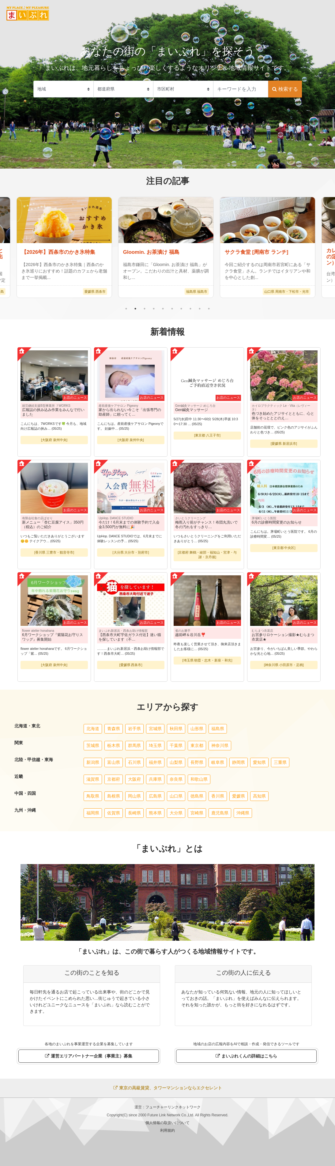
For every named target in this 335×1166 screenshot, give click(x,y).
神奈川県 (219, 745)
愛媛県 (238, 796)
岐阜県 (217, 762)
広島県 (155, 796)
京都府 (113, 779)
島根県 (113, 796)
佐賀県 (113, 812)
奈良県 (176, 779)
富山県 (113, 762)
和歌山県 (199, 779)
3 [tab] (144, 309)
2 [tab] (135, 309)
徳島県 (196, 796)
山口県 (176, 796)
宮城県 (155, 728)
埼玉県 (155, 745)
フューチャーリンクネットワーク (173, 1107)
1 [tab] (126, 309)
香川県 (217, 796)
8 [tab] (190, 309)
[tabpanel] (168, 247)
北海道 (92, 728)
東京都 (196, 745)
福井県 (155, 762)
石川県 (134, 762)
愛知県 (259, 762)
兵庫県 (155, 779)
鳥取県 (92, 796)
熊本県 (155, 812)
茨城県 (92, 745)
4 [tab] (154, 309)
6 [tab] (172, 309)
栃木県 (113, 745)
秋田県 (176, 728)
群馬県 (134, 745)
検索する (285, 89)
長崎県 (134, 812)
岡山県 (134, 796)
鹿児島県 (219, 812)
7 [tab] (181, 309)
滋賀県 (92, 779)
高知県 (259, 796)
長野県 (196, 762)
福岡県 (92, 812)
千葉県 (176, 745)
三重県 (280, 762)
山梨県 (176, 762)
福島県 (217, 728)
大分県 (176, 812)
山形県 (196, 728)
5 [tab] (163, 309)
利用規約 (167, 1130)
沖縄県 (242, 812)
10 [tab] (209, 309)
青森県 (113, 728)
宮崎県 (196, 812)
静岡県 (238, 762)
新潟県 (92, 762)
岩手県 (134, 728)
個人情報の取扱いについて (167, 1123)
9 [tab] (200, 309)
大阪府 (134, 779)
